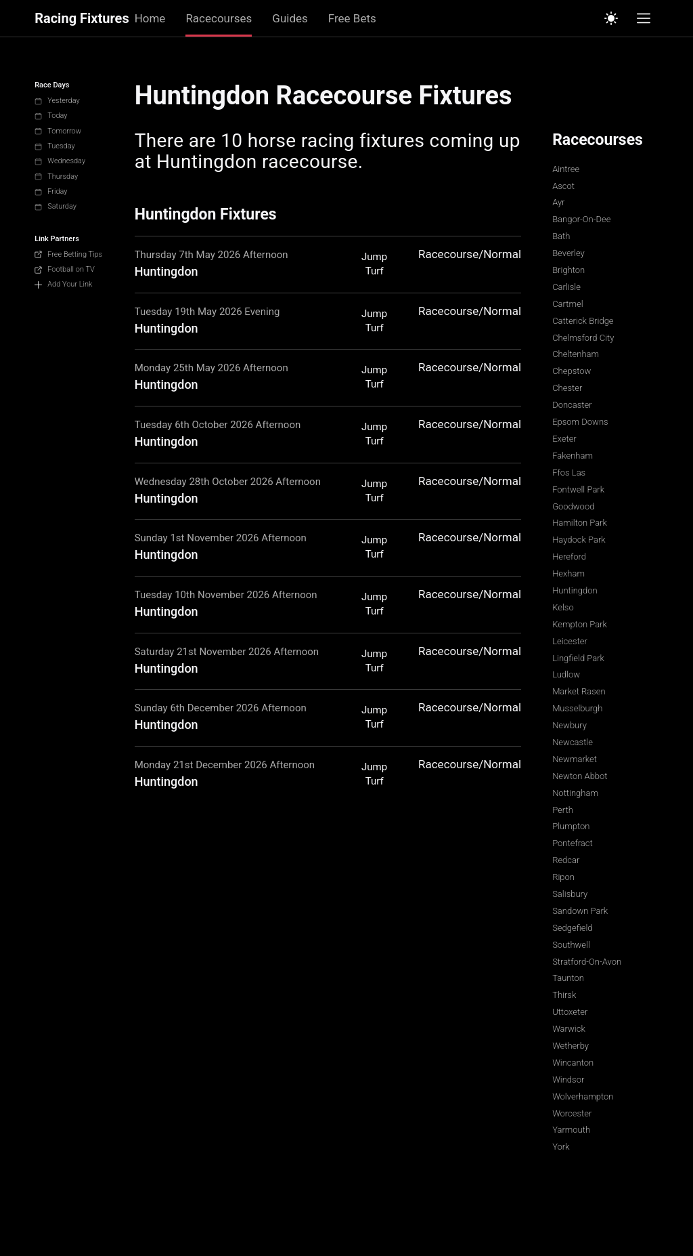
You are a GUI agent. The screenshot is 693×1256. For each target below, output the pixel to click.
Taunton (568, 978)
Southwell (571, 945)
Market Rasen (579, 691)
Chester (567, 388)
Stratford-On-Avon (586, 962)
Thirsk (564, 995)
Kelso (563, 607)
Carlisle (566, 287)
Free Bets (352, 18)
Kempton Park (579, 624)
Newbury (569, 725)
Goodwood (573, 506)
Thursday (56, 176)
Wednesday (60, 160)
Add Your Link (63, 284)
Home (150, 18)
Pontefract (572, 843)
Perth (562, 810)
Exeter (564, 439)
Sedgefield (572, 928)
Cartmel (567, 304)
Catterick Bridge (582, 321)
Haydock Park (579, 540)
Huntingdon (575, 590)
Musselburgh (577, 708)
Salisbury (569, 894)
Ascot (563, 186)
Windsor (568, 1079)
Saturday (55, 206)
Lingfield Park (578, 658)
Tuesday (55, 146)
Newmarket (574, 759)
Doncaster (571, 405)
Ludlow (566, 674)
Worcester (571, 1113)
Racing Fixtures (82, 18)
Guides (289, 18)
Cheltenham (575, 354)
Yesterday (57, 100)
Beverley (568, 253)
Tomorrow (58, 131)
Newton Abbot (579, 776)
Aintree (565, 169)
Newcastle (572, 742)
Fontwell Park (578, 489)
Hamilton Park (579, 523)
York (560, 1147)
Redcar (565, 860)
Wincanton (573, 1063)
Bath (561, 236)
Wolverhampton (582, 1096)
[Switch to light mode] (611, 18)
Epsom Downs (580, 422)
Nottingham (575, 793)
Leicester (569, 641)
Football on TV (65, 269)
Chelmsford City (583, 338)
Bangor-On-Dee (581, 219)
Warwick (568, 1029)
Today (51, 115)
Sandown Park (580, 911)
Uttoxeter (569, 1012)
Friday (51, 191)
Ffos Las (568, 472)
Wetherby (570, 1046)
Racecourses (218, 18)
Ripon (563, 877)
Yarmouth (571, 1130)
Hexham (568, 573)
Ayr (558, 202)
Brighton (568, 270)
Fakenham (572, 456)
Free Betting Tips (68, 254)
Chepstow (571, 371)
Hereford (569, 556)
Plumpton (570, 826)
